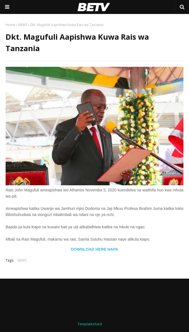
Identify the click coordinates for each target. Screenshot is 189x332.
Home (10, 24)
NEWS (22, 24)
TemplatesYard (90, 324)
